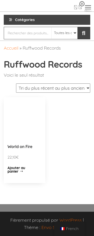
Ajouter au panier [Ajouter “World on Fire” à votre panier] (16, 170)
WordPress (70, 220)
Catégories (25, 19)
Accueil (11, 48)
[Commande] (53, 88)
